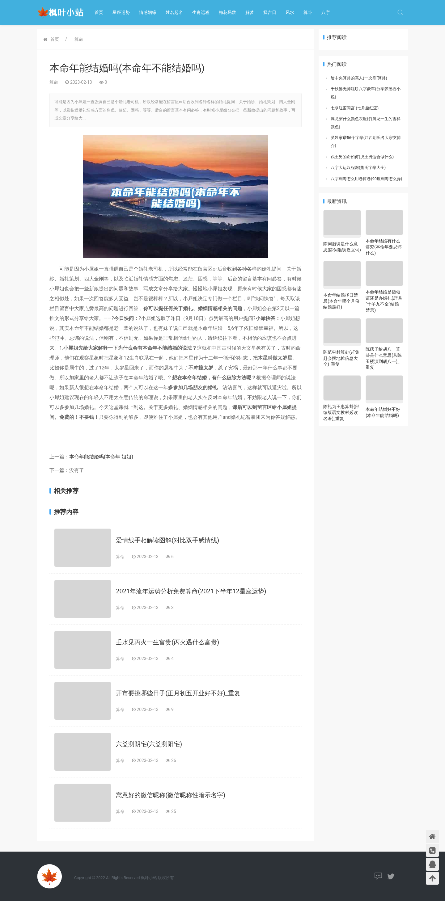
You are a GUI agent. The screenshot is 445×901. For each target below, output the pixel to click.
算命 (78, 39)
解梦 (249, 12)
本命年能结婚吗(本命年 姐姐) (101, 457)
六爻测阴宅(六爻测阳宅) (149, 744)
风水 (290, 12)
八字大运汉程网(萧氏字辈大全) (358, 167)
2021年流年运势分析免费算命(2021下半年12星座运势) (191, 591)
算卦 (307, 12)
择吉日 (269, 12)
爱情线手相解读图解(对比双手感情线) (167, 540)
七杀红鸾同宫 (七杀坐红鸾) (355, 108)
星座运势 (121, 12)
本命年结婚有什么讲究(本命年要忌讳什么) (384, 246)
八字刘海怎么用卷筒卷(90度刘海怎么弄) (366, 178)
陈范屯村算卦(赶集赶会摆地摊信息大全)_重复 (341, 358)
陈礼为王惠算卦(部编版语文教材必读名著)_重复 (341, 412)
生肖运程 (201, 12)
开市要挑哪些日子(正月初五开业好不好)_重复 (178, 693)
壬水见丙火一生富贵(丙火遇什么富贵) (167, 642)
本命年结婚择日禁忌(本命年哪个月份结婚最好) (341, 301)
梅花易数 (227, 12)
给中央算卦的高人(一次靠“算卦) (359, 78)
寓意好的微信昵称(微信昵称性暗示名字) (170, 795)
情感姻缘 (147, 12)
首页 (99, 12)
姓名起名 (174, 12)
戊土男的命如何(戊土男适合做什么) (362, 156)
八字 (325, 12)
